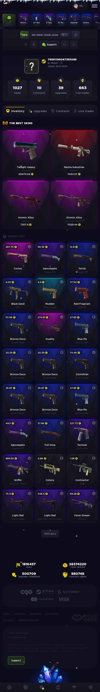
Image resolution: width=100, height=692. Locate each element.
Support (49, 45)
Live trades (83, 111)
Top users (8, 620)
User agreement (19, 633)
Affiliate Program (28, 620)
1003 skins (50, 533)
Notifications (34, 45)
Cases (6, 613)
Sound (65, 45)
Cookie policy (17, 637)
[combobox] (80, 6)
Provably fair (90, 687)
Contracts (60, 111)
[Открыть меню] (94, 6)
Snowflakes (74, 45)
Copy (61, 63)
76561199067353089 (62, 59)
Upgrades (37, 111)
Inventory (15, 111)
